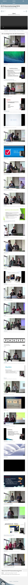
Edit (23, 1)
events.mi (4, 1)
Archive (14, 1)
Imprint (10, 581)
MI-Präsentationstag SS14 (9, 7)
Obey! (16, 7)
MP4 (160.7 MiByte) (20, 30)
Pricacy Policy (15, 581)
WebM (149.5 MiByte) (12, 30)
